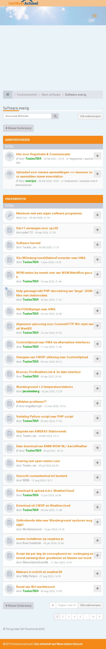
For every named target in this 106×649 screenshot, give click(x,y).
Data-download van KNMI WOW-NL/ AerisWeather (51, 446)
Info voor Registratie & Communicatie (43, 154)
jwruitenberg (31, 391)
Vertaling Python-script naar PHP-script (44, 416)
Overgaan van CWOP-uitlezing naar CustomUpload (52, 357)
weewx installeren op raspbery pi (39, 539)
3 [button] (68, 616)
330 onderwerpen (90, 116)
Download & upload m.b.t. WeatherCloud (45, 491)
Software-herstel (28, 243)
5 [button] (80, 616)
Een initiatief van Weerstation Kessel (58, 644)
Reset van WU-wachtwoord (35, 587)
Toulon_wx (29, 247)
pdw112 (28, 232)
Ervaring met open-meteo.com (38, 461)
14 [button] (93, 616)
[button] (99, 617)
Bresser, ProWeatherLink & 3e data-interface (48, 372)
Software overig (16, 108)
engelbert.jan (33, 406)
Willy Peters (30, 576)
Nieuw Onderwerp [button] (18, 128)
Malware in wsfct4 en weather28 (39, 572)
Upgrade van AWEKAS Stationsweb (41, 431)
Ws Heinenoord (32, 529)
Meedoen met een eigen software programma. (49, 213)
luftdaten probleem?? (31, 402)
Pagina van (67, 605)
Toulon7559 (33, 158)
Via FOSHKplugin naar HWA (35, 309)
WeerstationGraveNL (36, 562)
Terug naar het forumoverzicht (24, 629)
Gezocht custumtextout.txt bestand (41, 476)
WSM (26, 480)
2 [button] (63, 616)
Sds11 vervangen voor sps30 (37, 228)
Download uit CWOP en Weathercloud (43, 505)
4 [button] (74, 616)
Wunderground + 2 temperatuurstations (44, 387)
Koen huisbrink (32, 543)
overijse (30, 181)
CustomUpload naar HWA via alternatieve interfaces (53, 342)
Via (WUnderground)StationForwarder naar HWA (51, 258)
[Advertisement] (53, 58)
